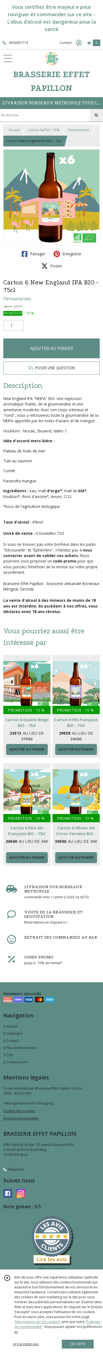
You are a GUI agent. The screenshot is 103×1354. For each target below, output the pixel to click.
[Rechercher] (96, 115)
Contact (66, 42)
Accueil (14, 130)
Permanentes (78, 130)
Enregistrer (68, 254)
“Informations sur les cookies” (37, 1321)
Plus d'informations (20, 1047)
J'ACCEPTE (77, 1344)
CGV (8, 1055)
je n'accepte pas (25, 1344)
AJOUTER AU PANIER (51, 348)
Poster (51, 266)
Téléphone (13, 1169)
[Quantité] (13, 325)
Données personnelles (20, 1118)
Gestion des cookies (19, 1111)
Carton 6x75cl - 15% (44, 130)
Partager (33, 254)
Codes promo (15, 1062)
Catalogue (12, 1033)
